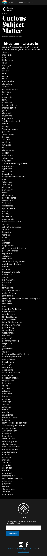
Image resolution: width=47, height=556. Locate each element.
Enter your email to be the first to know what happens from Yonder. (21, 522)
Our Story (19, 2)
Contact (27, 2)
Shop (33, 2)
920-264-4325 (23, 551)
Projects (11, 2)
